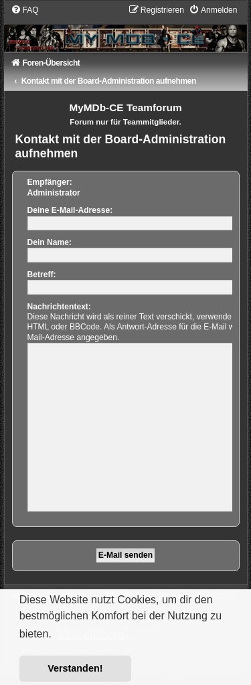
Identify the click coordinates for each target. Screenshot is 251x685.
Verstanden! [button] (75, 668)
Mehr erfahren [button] (90, 634)
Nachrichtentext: (59, 306)
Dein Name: (49, 242)
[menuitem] (25, 10)
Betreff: (41, 274)
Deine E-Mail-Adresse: (70, 210)
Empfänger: (49, 182)
